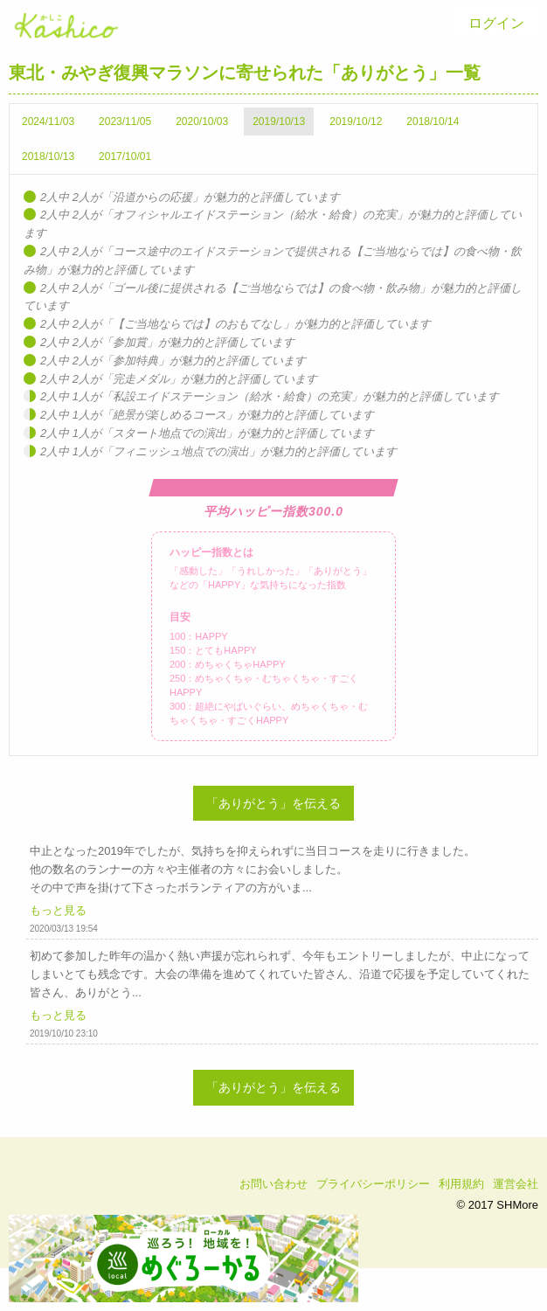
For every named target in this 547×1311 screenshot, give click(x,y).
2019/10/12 (355, 121)
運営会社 (515, 1183)
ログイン (496, 23)
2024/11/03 (48, 121)
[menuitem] (496, 23)
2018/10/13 (48, 156)
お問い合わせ (273, 1183)
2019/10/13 (279, 121)
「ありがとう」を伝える (273, 803)
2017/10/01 (125, 156)
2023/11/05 (125, 121)
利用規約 (461, 1183)
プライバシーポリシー (373, 1183)
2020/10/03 (202, 121)
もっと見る (58, 910)
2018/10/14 (432, 121)
